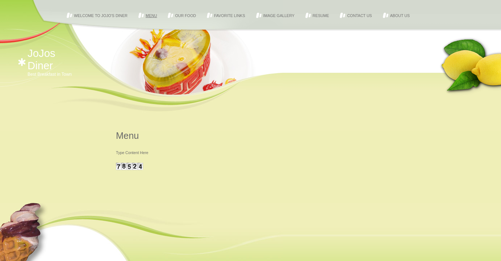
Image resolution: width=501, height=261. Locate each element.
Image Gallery (279, 15)
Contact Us (359, 15)
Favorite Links (229, 15)
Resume (321, 15)
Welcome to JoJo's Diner (101, 15)
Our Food (185, 15)
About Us (400, 15)
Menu (151, 15)
